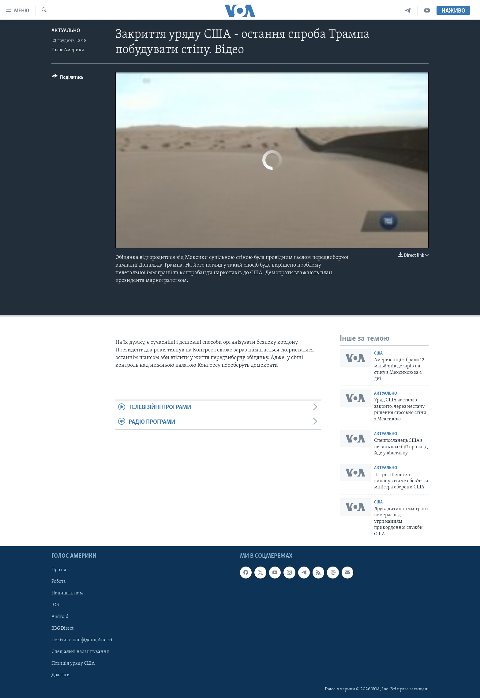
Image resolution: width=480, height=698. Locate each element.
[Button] (68, 78)
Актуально (65, 31)
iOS (55, 604)
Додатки (60, 675)
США (378, 353)
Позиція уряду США (73, 663)
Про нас (60, 569)
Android (60, 616)
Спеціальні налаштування (80, 651)
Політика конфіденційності (81, 640)
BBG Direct (62, 628)
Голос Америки (67, 49)
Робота (58, 581)
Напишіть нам (67, 593)
